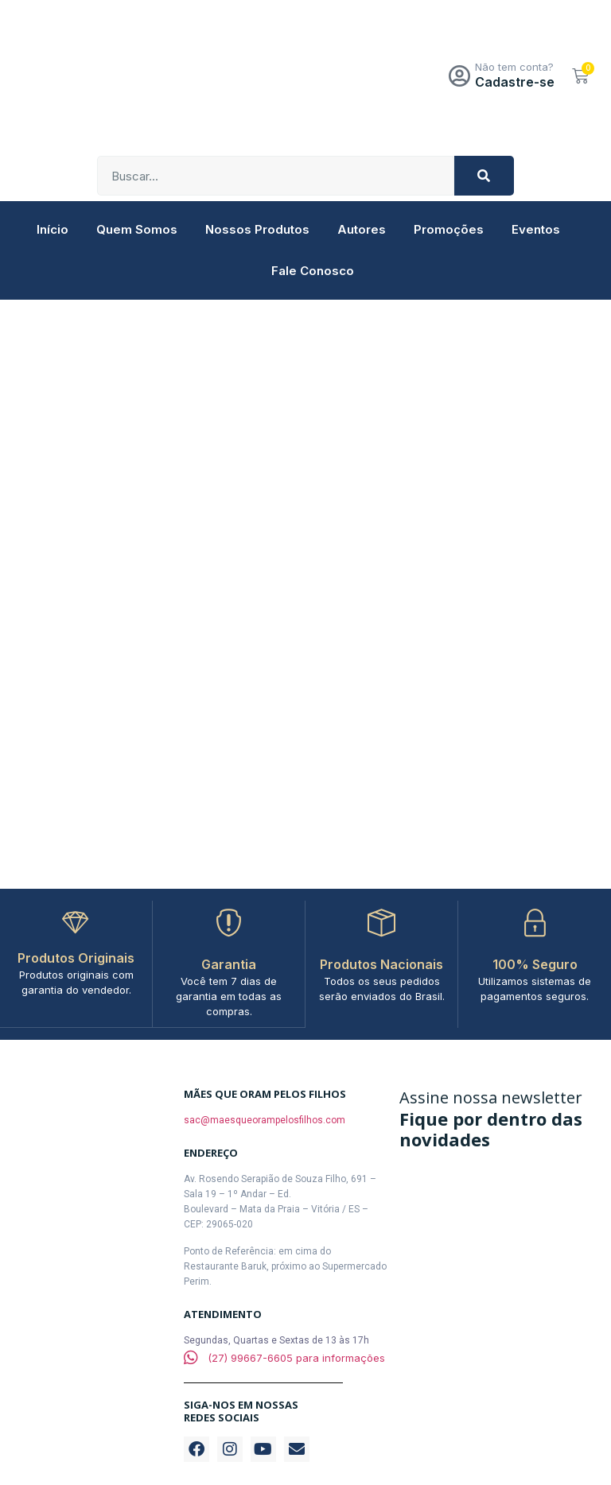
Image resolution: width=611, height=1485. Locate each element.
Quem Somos (136, 229)
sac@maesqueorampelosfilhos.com (264, 1119)
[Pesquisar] (484, 176)
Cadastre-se (515, 82)
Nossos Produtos (257, 229)
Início (52, 229)
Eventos (536, 229)
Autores (361, 229)
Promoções (449, 229)
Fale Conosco (312, 270)
